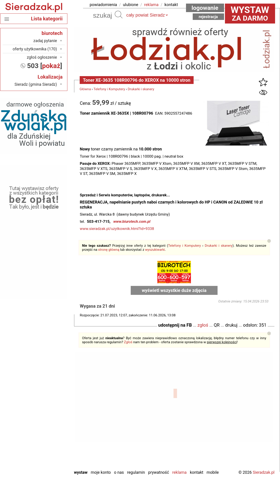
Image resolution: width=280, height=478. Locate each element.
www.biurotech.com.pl (131, 221)
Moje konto (101, 472)
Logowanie (205, 7)
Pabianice (49, 423)
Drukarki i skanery (141, 89)
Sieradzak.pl (263, 472)
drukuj (231, 325)
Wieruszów (48, 460)
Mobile (213, 472)
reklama (151, 4)
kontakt (171, 4)
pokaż (51, 66)
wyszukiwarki (155, 250)
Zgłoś (128, 342)
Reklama (179, 472)
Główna (85, 89)
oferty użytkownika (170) (35, 49)
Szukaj (118, 14)
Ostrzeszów (47, 417)
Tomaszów (48, 441)
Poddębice (48, 435)
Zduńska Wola (45, 466)
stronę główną (108, 250)
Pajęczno (49, 429)
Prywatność (158, 472)
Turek (52, 448)
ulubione (130, 4)
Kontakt (196, 472)
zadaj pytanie (45, 40)
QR (217, 325)
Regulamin (136, 472)
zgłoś (202, 325)
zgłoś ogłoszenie (42, 57)
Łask (53, 399)
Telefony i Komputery (109, 89)
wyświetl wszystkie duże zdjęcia (174, 290)
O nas (119, 472)
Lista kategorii (46, 18)
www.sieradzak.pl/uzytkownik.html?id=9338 (117, 228)
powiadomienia (103, 4)
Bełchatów (48, 393)
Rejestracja (208, 16)
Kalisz (52, 411)
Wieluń (51, 454)
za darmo (250, 13)
